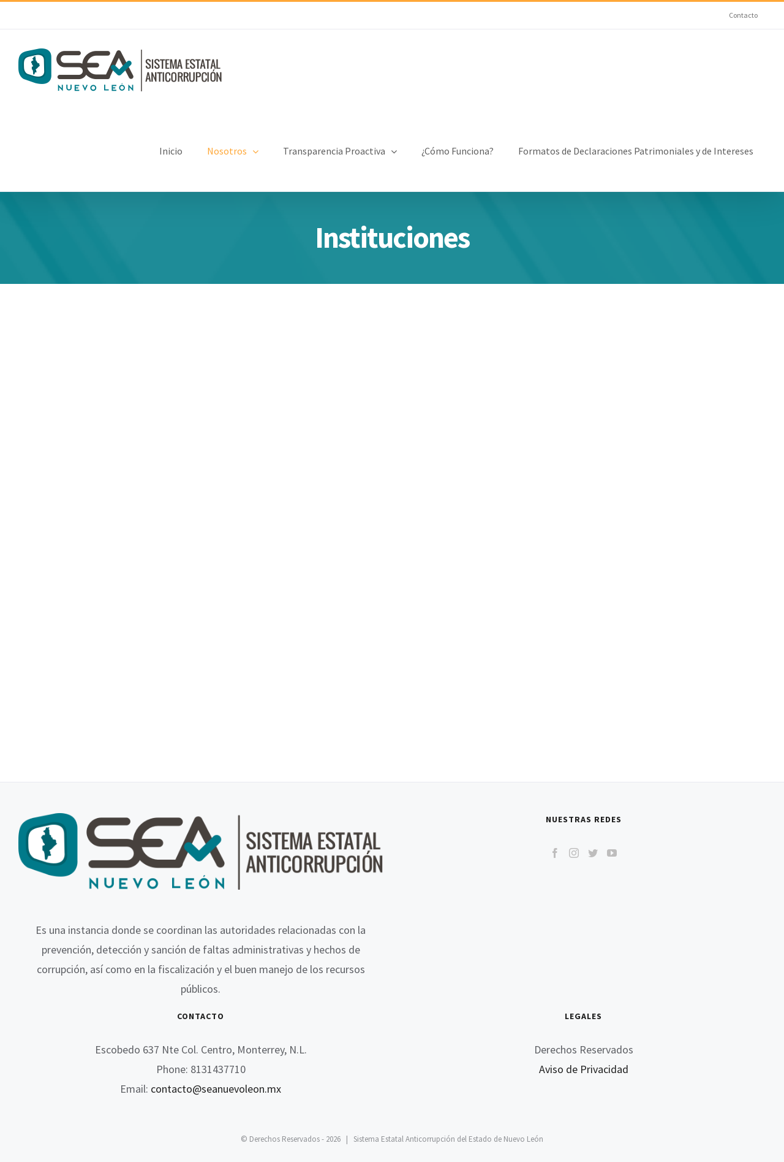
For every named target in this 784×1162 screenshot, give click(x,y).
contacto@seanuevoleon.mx (216, 1089)
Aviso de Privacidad (583, 1069)
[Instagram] (574, 853)
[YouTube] (612, 853)
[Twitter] (593, 853)
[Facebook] (555, 853)
